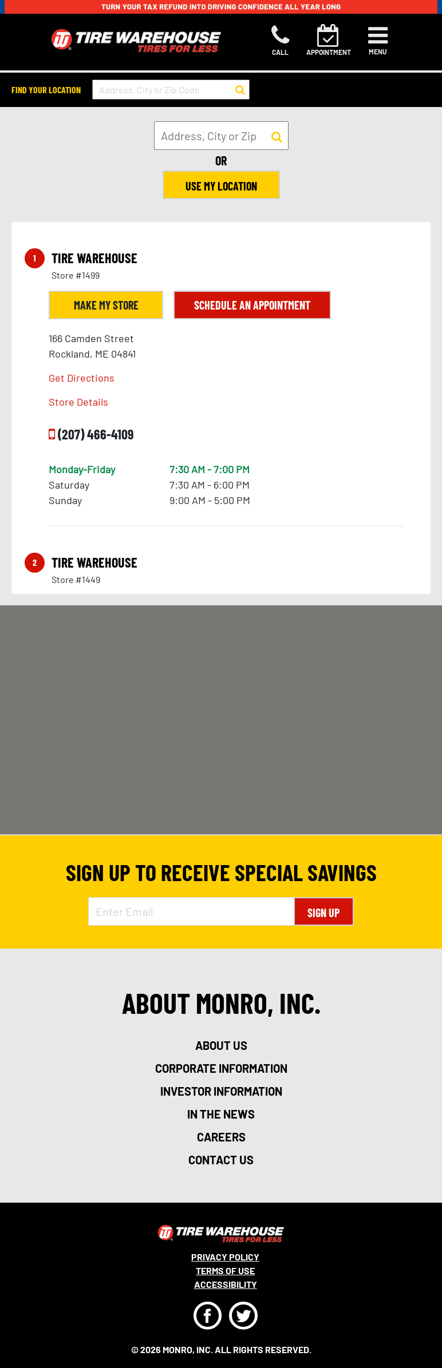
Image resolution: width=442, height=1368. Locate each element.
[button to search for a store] (240, 89)
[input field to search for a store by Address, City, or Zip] (221, 135)
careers (221, 1137)
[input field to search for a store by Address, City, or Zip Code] (171, 90)
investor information (221, 1091)
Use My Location (221, 186)
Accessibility (225, 1284)
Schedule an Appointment (252, 305)
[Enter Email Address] (191, 911)
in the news (221, 1114)
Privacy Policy (225, 1256)
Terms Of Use (225, 1270)
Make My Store (106, 305)
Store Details (78, 401)
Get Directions (82, 377)
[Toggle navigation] (378, 41)
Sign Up (323, 912)
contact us (221, 1160)
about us (221, 1045)
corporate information (221, 1068)
